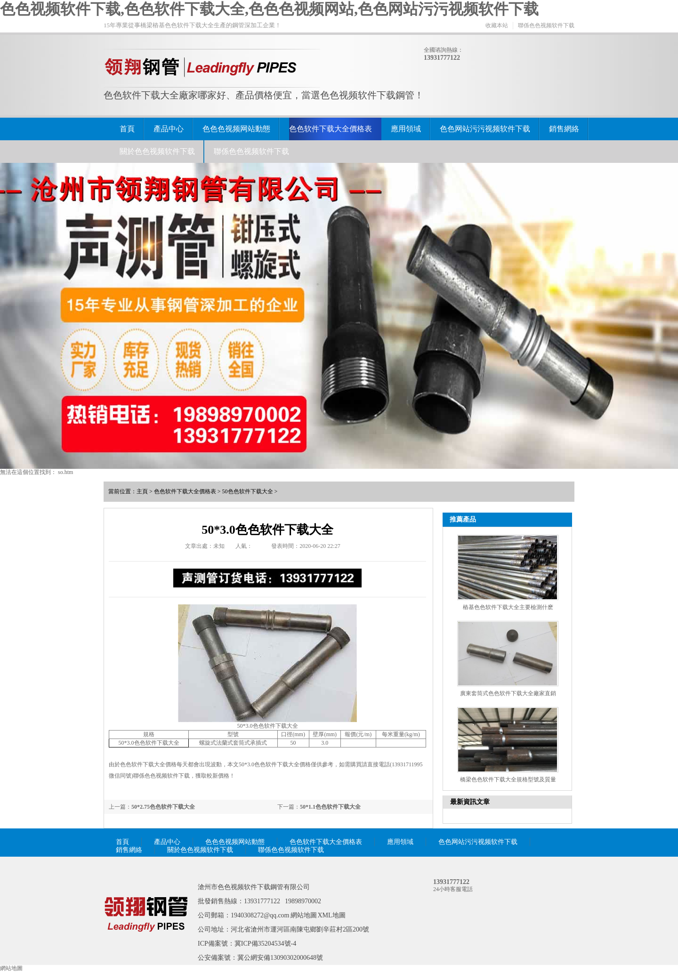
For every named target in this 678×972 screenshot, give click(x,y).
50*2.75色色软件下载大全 (163, 806)
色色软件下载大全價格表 (330, 129)
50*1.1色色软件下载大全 (330, 806)
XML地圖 (332, 915)
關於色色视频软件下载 (157, 151)
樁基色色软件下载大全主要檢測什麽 (508, 607)
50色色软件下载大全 (247, 491)
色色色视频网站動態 (236, 129)
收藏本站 (496, 25)
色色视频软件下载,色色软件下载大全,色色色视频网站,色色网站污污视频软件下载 (269, 8)
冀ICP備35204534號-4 (265, 943)
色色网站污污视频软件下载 (485, 129)
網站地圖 (304, 915)
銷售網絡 (564, 129)
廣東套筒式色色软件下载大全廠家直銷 (508, 693)
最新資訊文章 (470, 801)
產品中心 (168, 129)
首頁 (127, 129)
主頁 (142, 491)
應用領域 (406, 129)
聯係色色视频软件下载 (546, 25)
